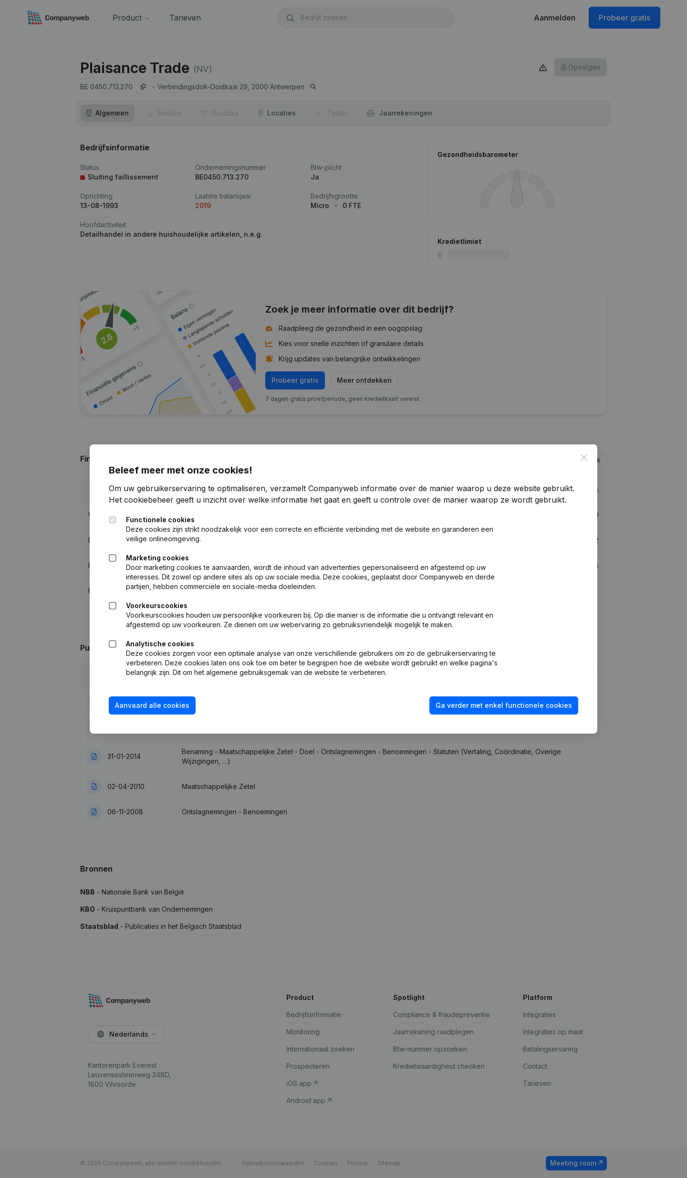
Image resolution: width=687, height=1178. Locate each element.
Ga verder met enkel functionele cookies (504, 705)
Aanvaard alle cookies (152, 705)
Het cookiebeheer (141, 500)
